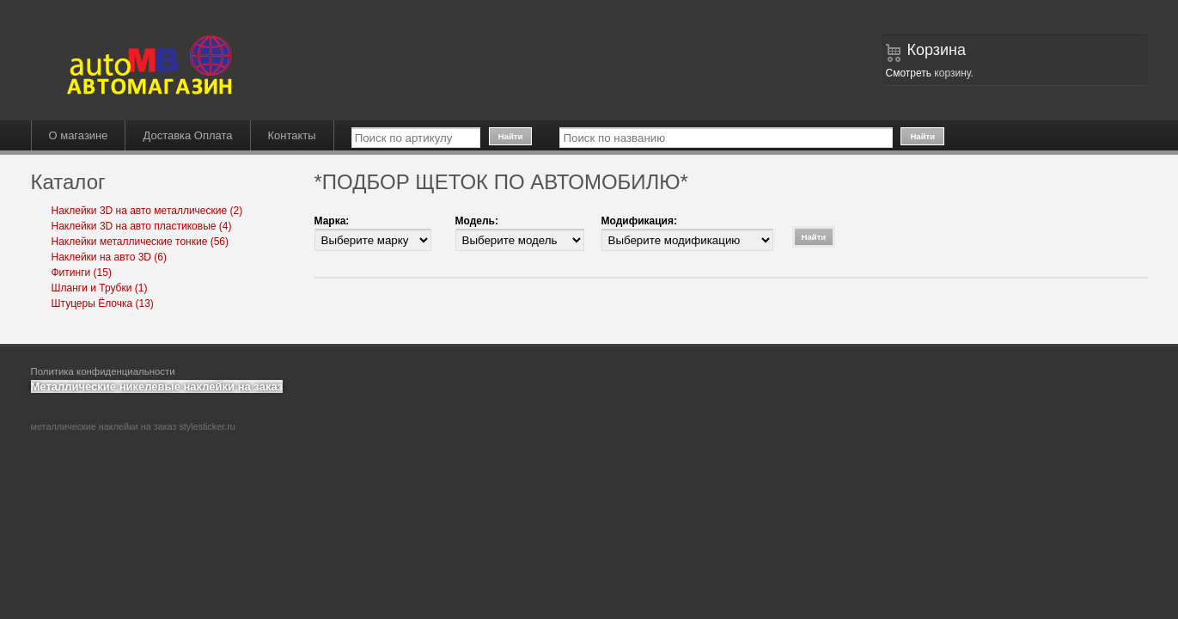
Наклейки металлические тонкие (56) (140, 242)
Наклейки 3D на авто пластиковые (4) (142, 226)
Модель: (476, 221)
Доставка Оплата (187, 135)
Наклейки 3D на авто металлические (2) (147, 211)
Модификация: (639, 221)
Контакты (292, 135)
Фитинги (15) (82, 273)
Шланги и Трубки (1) (100, 288)
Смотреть (909, 73)
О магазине (78, 135)
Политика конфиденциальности (103, 371)
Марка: (332, 221)
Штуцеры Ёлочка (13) (103, 303)
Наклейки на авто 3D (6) (110, 257)
